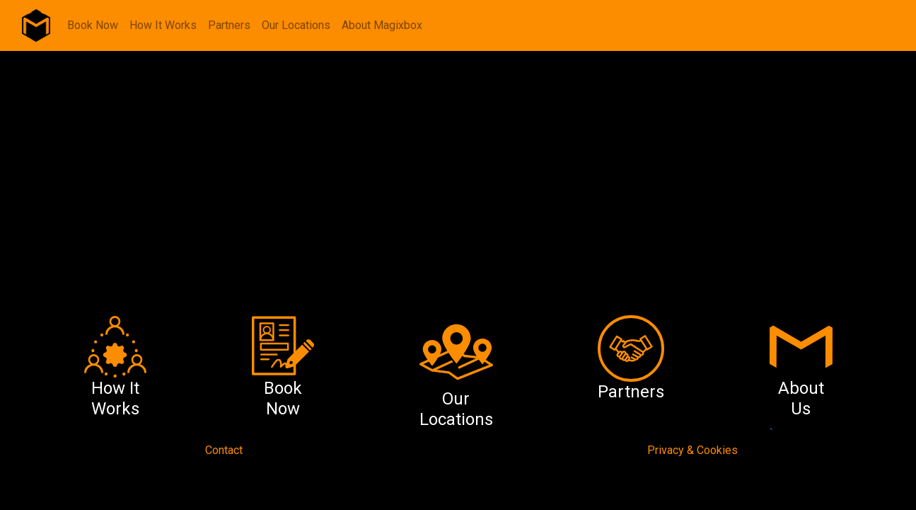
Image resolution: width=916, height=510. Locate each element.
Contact (224, 450)
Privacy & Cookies (692, 450)
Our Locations (296, 25)
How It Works (163, 25)
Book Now (92, 25)
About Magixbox (382, 25)
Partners (229, 25)
